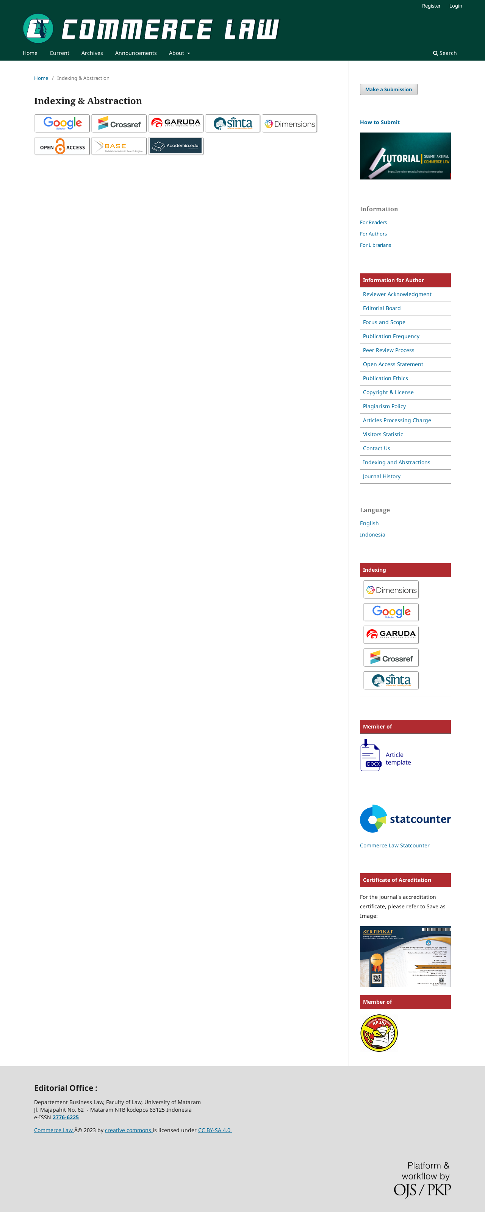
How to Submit (380, 122)
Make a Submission (388, 89)
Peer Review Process (389, 350)
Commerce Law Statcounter (395, 845)
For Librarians (375, 245)
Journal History (382, 476)
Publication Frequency (391, 336)
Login (455, 5)
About (177, 52)
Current (59, 52)
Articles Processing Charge (397, 420)
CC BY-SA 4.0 (215, 1130)
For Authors (373, 233)
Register (431, 5)
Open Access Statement (393, 364)
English (369, 523)
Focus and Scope (384, 322)
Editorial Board (382, 308)
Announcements (136, 52)
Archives (92, 52)
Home (30, 52)
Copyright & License (388, 392)
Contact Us (376, 448)
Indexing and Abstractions (396, 462)
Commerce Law (54, 1130)
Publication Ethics (385, 378)
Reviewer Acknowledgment (397, 294)
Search (445, 52)
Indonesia (372, 534)
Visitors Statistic (383, 434)
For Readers (373, 222)
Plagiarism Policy (384, 406)
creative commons (129, 1130)
